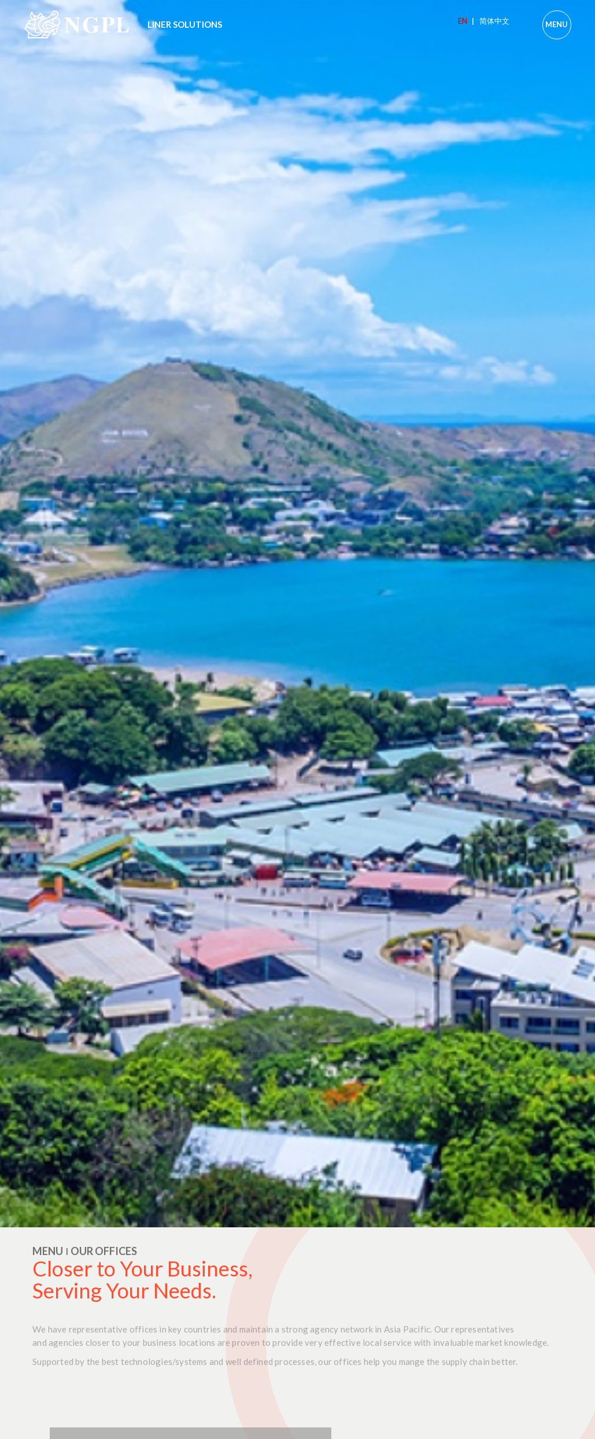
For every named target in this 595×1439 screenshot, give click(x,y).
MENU (556, 24)
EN (466, 20)
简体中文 (494, 20)
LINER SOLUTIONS (184, 24)
